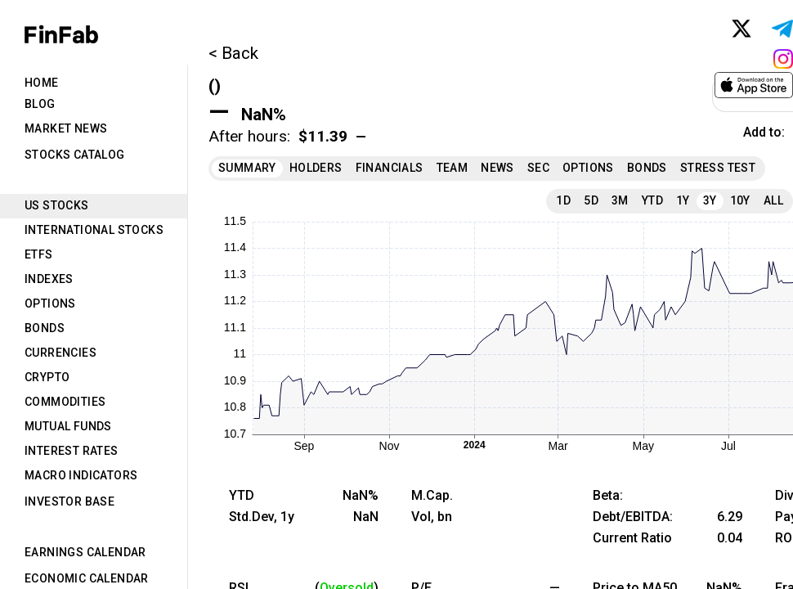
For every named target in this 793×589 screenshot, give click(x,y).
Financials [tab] (389, 167)
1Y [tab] (683, 200)
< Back (233, 53)
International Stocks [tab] (94, 229)
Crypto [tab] (47, 377)
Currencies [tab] (60, 352)
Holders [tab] (316, 167)
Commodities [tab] (65, 401)
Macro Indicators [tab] (81, 475)
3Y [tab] (710, 200)
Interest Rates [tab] (72, 450)
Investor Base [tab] (69, 501)
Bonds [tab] (45, 328)
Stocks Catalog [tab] (75, 154)
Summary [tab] (247, 167)
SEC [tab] (538, 167)
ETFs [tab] (39, 254)
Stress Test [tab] (717, 167)
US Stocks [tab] (57, 205)
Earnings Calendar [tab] (85, 552)
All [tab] (773, 200)
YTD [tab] (652, 200)
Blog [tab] (40, 103)
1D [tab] (563, 200)
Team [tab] (452, 167)
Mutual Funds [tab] (68, 426)
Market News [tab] (66, 128)
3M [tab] (620, 200)
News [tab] (497, 167)
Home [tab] (42, 82)
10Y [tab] (740, 200)
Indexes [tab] (49, 279)
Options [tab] (50, 303)
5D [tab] (591, 200)
